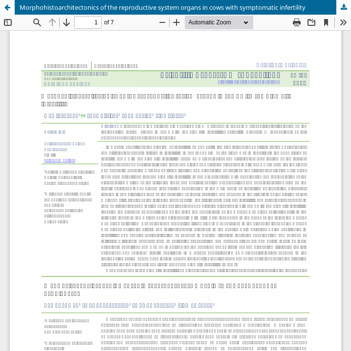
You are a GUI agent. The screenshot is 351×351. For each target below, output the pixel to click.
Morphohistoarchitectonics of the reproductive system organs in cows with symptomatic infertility (163, 7)
